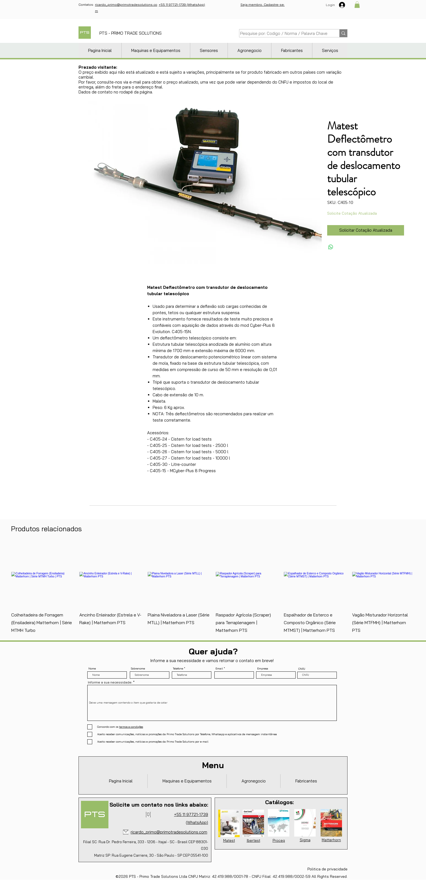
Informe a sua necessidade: (110, 682)
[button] (357, 4)
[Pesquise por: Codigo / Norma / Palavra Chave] (284, 33)
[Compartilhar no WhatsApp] (330, 247)
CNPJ (301, 669)
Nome (92, 668)
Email (219, 668)
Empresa (262, 668)
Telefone (178, 668)
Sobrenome (138, 668)
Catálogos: (279, 802)
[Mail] (125, 832)
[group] (213, 588)
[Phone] (148, 814)
